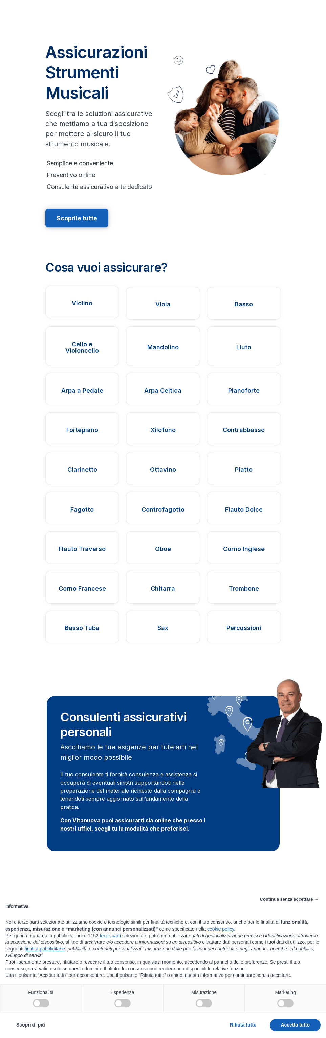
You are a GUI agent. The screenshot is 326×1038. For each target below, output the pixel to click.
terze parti (110, 935)
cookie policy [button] (220, 929)
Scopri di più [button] (30, 1025)
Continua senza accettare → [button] (289, 899)
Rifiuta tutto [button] (243, 1025)
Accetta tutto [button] (295, 1025)
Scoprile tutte (77, 218)
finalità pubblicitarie (45, 949)
